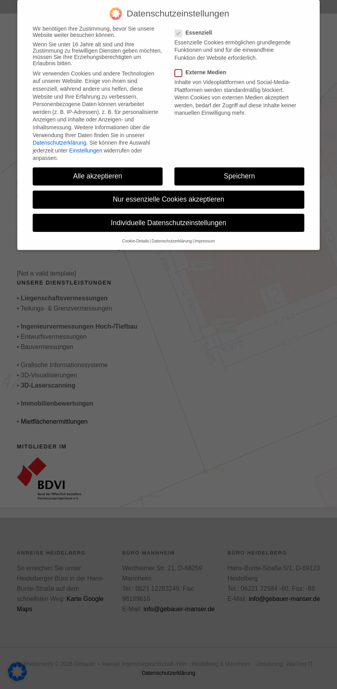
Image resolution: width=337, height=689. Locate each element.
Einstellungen (85, 144)
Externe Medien (202, 66)
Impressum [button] (204, 234)
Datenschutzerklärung (59, 137)
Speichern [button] (239, 170)
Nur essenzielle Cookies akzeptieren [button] (168, 193)
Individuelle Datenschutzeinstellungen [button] (168, 216)
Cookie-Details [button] (135, 234)
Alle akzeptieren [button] (97, 170)
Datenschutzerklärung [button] (172, 234)
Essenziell (195, 26)
